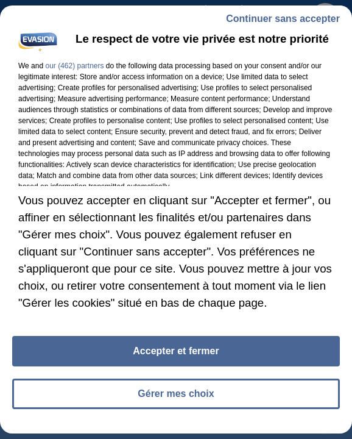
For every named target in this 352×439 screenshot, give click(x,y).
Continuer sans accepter (283, 18)
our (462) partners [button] (74, 66)
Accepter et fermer (176, 351)
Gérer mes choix (176, 393)
